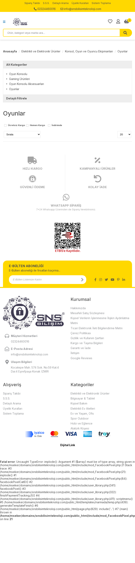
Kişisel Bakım (79, 403)
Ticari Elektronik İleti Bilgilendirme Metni (96, 328)
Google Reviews (81, 358)
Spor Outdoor (80, 418)
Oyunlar (123, 51)
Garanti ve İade (81, 348)
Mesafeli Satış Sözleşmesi (87, 313)
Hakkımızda (78, 308)
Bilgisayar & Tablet (83, 398)
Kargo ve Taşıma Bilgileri (87, 343)
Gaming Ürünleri (19, 79)
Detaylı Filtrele (16, 98)
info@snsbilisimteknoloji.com (80, 9)
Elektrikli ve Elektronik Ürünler (40, 51)
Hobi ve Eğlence (81, 423)
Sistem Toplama (101, 3)
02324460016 (45, 9)
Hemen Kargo (37, 125)
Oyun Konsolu (18, 74)
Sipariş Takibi (32, 3)
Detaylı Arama (60, 3)
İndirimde (57, 125)
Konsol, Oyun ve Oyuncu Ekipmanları (89, 51)
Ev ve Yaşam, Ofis (82, 413)
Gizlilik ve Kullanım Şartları (87, 338)
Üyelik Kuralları (80, 3)
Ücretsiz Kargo (16, 125)
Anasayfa (10, 51)
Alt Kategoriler (16, 64)
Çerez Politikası (81, 333)
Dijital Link (67, 445)
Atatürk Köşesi (80, 428)
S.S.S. (46, 3)
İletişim (75, 353)
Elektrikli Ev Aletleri (83, 408)
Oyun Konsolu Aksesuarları (26, 84)
